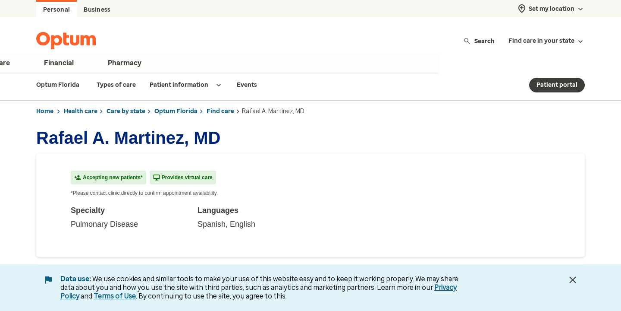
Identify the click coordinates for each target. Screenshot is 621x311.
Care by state (126, 111)
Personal (56, 9)
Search (479, 41)
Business (97, 9)
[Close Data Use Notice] (573, 280)
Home (44, 111)
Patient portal (556, 85)
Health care (80, 111)
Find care (220, 111)
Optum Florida (176, 111)
